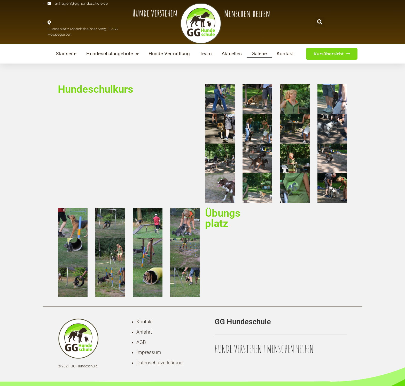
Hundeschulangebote (112, 54)
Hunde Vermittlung (169, 54)
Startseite (66, 54)
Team (206, 54)
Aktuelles (232, 54)
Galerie (259, 54)
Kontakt (285, 54)
